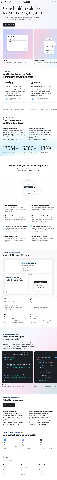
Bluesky (42, 469)
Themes (5, 467)
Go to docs (9, 405)
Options (49, 39)
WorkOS (11, 460)
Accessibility (24, 472)
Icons (4, 474)
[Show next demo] (54, 44)
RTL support (25, 270)
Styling (22, 469)
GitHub (41, 467)
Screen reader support (28, 263)
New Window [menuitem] (49, 43)
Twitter (41, 472)
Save (26, 48)
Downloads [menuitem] (48, 48)
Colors (4, 472)
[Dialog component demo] (18, 44)
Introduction (24, 467)
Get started (9, 25)
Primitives (5, 469)
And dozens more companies (10, 106)
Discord (41, 474)
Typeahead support (27, 265)
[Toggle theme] (53, 2)
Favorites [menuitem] (49, 46)
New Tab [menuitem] (48, 42)
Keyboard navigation (28, 268)
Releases (23, 474)
